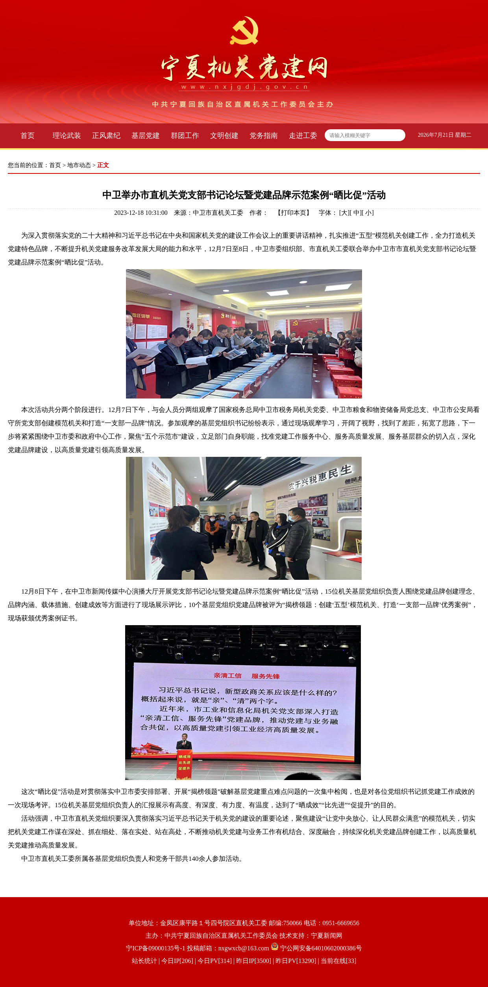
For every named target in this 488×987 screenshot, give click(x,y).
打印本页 (293, 212)
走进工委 (303, 136)
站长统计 (144, 960)
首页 (27, 136)
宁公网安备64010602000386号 (321, 948)
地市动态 (79, 165)
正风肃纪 (106, 136)
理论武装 (67, 136)
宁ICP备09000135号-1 (155, 948)
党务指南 (264, 136)
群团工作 (185, 136)
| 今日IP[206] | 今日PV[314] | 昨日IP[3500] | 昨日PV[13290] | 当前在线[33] (257, 960)
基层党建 (145, 136)
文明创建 (224, 136)
